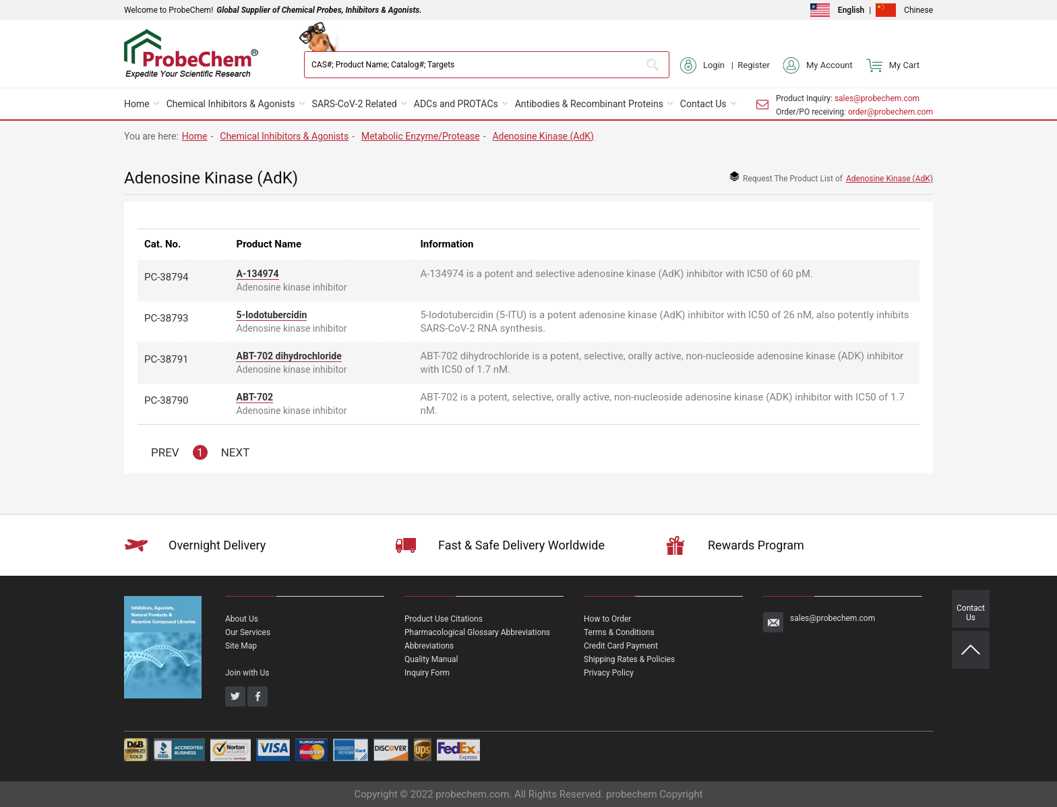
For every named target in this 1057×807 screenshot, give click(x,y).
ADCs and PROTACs (456, 103)
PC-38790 (166, 400)
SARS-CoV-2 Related (354, 103)
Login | (708, 65)
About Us (241, 619)
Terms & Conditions (619, 632)
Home (137, 103)
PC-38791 (166, 359)
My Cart (892, 65)
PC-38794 (166, 277)
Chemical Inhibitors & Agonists (231, 103)
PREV (165, 452)
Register (753, 65)
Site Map (241, 646)
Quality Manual (431, 659)
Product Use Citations (443, 619)
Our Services (247, 632)
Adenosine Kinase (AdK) (543, 136)
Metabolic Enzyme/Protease (420, 136)
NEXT (235, 452)
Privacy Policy (609, 673)
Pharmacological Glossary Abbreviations (477, 632)
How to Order (607, 619)
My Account (818, 65)
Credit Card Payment (621, 646)
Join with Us (247, 673)
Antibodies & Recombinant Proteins (589, 103)
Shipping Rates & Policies (629, 659)
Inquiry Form (427, 673)
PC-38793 (166, 318)
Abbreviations (429, 646)
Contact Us (703, 103)
